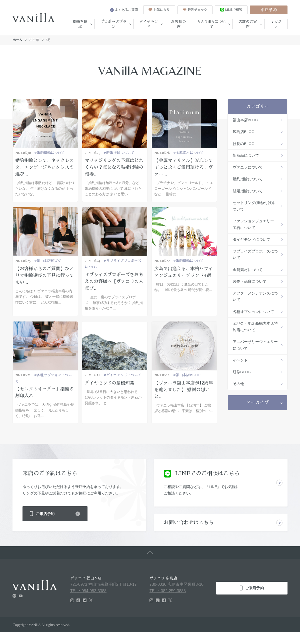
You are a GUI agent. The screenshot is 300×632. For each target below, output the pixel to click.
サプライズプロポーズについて (255, 254)
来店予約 (268, 10)
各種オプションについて (253, 312)
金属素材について (248, 270)
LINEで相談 (231, 10)
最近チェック (195, 10)
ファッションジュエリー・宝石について (255, 224)
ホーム (17, 40)
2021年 (34, 40)
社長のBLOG (243, 144)
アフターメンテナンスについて (255, 296)
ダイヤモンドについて (251, 239)
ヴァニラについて (248, 167)
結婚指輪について (248, 191)
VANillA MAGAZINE (150, 71)
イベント (240, 360)
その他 (238, 384)
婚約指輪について (248, 179)
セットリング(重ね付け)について (254, 205)
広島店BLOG (243, 132)
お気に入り (159, 10)
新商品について (246, 155)
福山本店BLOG (245, 120)
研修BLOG (242, 372)
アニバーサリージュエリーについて (255, 345)
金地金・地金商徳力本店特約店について (255, 326)
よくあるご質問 (124, 10)
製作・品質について (249, 281)
